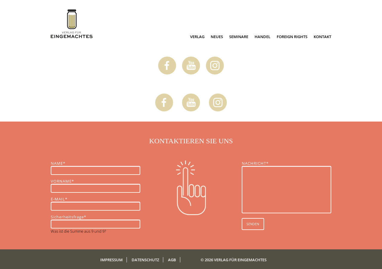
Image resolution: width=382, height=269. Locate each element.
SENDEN (253, 224)
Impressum (111, 259)
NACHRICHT (255, 163)
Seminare (238, 36)
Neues (217, 36)
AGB (172, 259)
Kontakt (322, 36)
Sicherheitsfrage (68, 217)
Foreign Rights (292, 36)
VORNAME (62, 181)
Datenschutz (145, 259)
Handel (262, 36)
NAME (61, 163)
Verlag (197, 36)
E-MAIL (61, 199)
